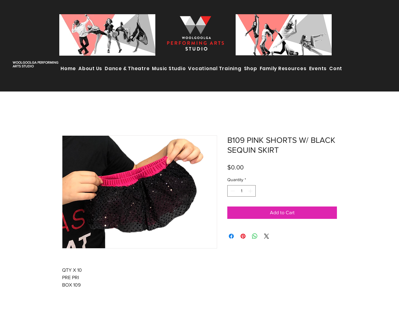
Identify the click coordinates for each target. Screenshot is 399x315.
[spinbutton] (241, 190)
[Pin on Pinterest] (243, 236)
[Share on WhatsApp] (254, 236)
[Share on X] (266, 236)
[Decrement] (232, 190)
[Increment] (251, 190)
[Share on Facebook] (231, 236)
